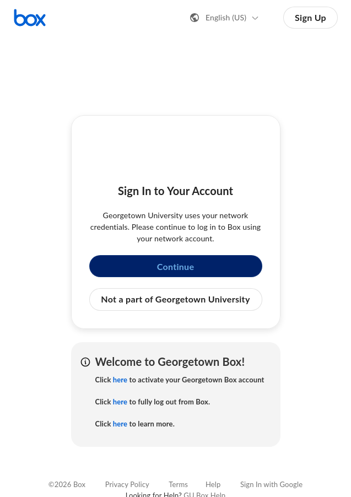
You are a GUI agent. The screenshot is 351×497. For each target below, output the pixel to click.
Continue (176, 266)
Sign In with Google (271, 484)
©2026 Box (66, 484)
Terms (178, 484)
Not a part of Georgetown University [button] (175, 299)
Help (213, 484)
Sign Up (310, 17)
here (120, 379)
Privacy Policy (127, 484)
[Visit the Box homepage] (29, 17)
